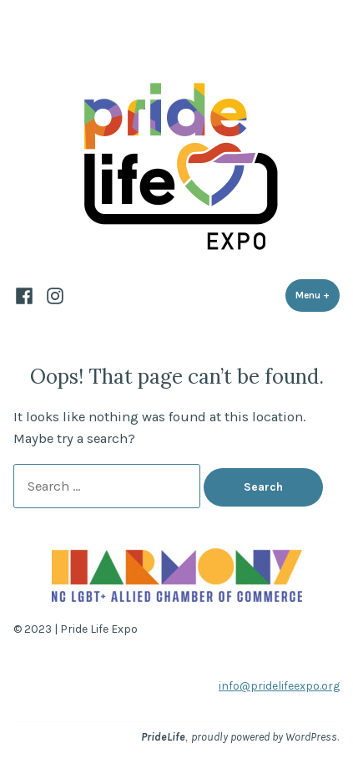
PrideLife (163, 736)
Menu (317, 294)
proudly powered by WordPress (264, 736)
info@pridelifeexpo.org (279, 685)
